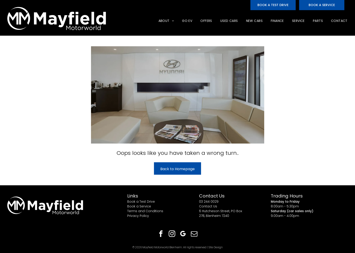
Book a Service (139, 206)
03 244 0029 (208, 201)
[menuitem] (166, 20)
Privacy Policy (138, 216)
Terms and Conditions (145, 211)
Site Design (215, 247)
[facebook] (161, 234)
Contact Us (208, 206)
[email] (194, 234)
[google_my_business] (183, 234)
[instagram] (172, 234)
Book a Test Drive (141, 201)
